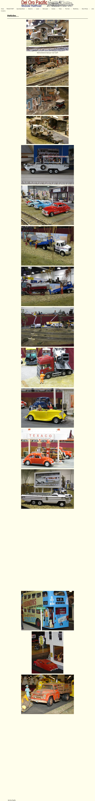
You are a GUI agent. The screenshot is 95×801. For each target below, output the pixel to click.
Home (2, 8)
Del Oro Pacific (12, 800)
